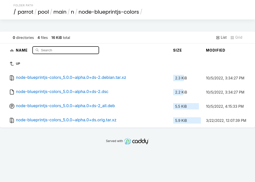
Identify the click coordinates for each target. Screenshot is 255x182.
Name (22, 50)
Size (177, 50)
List (221, 37)
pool (43, 11)
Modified (215, 50)
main (59, 11)
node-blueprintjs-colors (109, 11)
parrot (25, 11)
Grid (236, 37)
